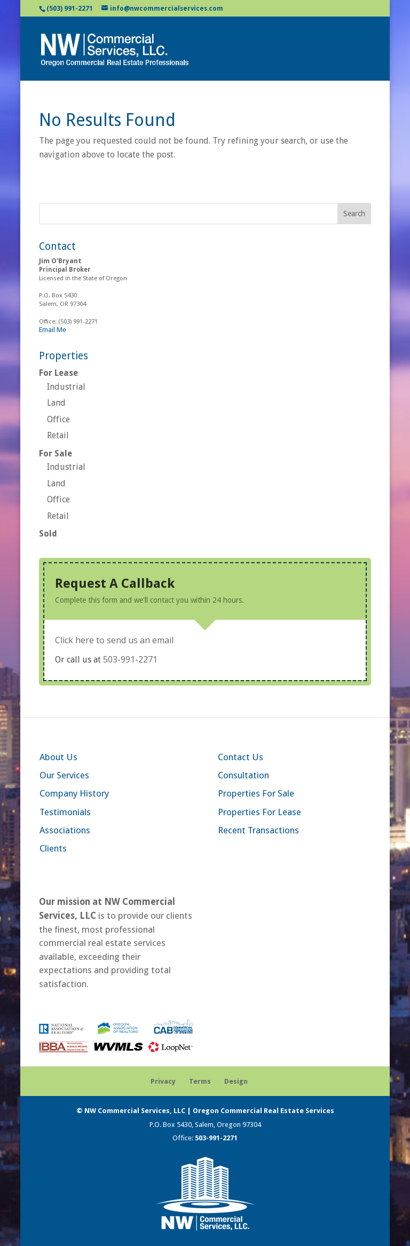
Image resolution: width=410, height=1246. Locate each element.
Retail (58, 435)
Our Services (64, 775)
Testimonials (65, 812)
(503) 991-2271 (69, 8)
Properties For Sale (256, 793)
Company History (74, 793)
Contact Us (240, 757)
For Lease (58, 373)
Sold (48, 534)
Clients (53, 848)
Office (58, 419)
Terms (200, 1081)
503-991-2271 (130, 659)
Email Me (52, 330)
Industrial (66, 387)
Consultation (243, 775)
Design (236, 1081)
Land (56, 403)
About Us (58, 757)
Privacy (163, 1081)
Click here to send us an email (114, 640)
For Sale (55, 453)
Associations (65, 830)
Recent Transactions (258, 830)
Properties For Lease (259, 812)
